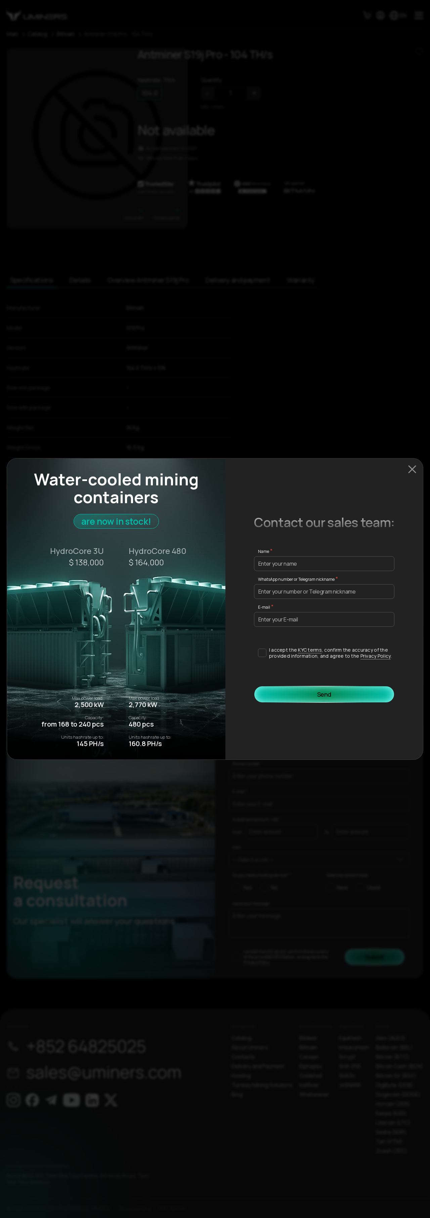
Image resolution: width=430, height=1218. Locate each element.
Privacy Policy (375, 656)
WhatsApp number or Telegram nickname (296, 579)
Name (263, 551)
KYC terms (310, 650)
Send (324, 694)
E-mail (264, 607)
